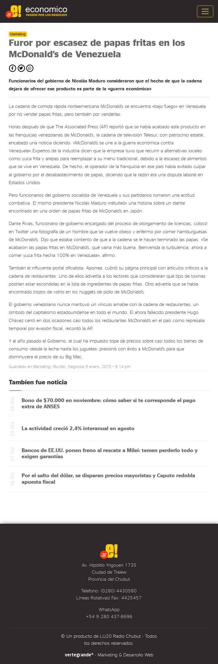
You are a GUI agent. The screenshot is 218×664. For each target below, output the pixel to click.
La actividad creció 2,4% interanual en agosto (78, 428)
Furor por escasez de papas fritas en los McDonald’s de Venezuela (97, 48)
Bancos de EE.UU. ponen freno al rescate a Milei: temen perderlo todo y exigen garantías (110, 453)
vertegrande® (79, 655)
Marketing (42, 366)
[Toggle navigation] (205, 11)
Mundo (59, 366)
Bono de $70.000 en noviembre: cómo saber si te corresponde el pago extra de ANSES (108, 403)
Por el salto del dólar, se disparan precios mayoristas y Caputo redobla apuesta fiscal (108, 478)
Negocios (76, 366)
